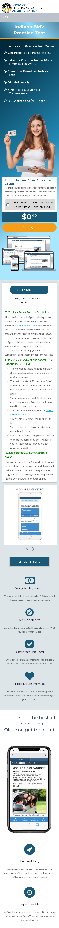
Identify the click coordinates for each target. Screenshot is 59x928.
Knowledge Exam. (28, 325)
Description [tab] (22, 289)
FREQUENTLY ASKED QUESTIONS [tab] (27, 300)
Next (29, 227)
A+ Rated (38, 101)
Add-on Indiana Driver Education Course (28, 182)
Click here (20, 474)
